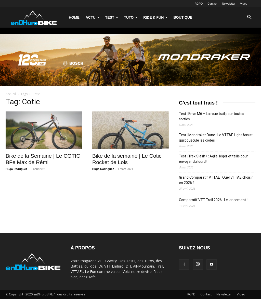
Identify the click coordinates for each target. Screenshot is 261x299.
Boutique (182, 17)
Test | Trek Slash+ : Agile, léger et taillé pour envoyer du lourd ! (213, 159)
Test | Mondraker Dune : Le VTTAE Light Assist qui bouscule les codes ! (216, 137)
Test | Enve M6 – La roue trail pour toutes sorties (211, 116)
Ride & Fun (155, 17)
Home (74, 17)
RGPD (198, 3)
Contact (212, 3)
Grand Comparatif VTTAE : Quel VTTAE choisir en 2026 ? (216, 180)
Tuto (131, 17)
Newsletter (228, 3)
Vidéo (243, 3)
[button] (249, 17)
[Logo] (34, 17)
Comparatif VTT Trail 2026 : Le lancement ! (213, 200)
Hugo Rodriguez (16, 168)
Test (112, 17)
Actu (93, 17)
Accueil (11, 94)
